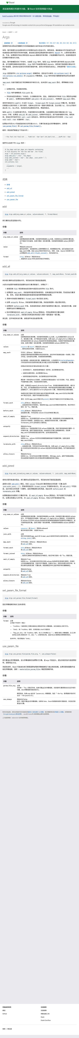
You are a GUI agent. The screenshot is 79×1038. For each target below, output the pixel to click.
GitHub (4, 1014)
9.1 (48, 43)
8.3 (68, 43)
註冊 (57, 16)
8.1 (75, 43)
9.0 (51, 43)
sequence (24, 347)
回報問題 (8, 43)
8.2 (71, 43)
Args (6, 214)
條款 (3, 1029)
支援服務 (44, 1010)
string (21, 257)
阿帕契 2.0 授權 (58, 712)
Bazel (4, 32)
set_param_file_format (15, 196)
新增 (8, 185)
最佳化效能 (71, 67)
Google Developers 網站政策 (12, 714)
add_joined (11, 192)
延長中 (11, 32)
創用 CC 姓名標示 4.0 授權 (36, 712)
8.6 (58, 43)
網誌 (3, 1010)
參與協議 (48, 16)
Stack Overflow (46, 1020)
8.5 (61, 43)
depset (31, 347)
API (16, 32)
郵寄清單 (38, 16)
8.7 (54, 43)
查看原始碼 (23, 43)
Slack (42, 1017)
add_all (9, 188)
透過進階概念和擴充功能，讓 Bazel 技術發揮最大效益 (27, 9)
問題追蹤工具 (45, 1014)
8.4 (64, 43)
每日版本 (42, 43)
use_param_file (12, 200)
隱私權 (9, 1029)
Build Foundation (7, 16)
